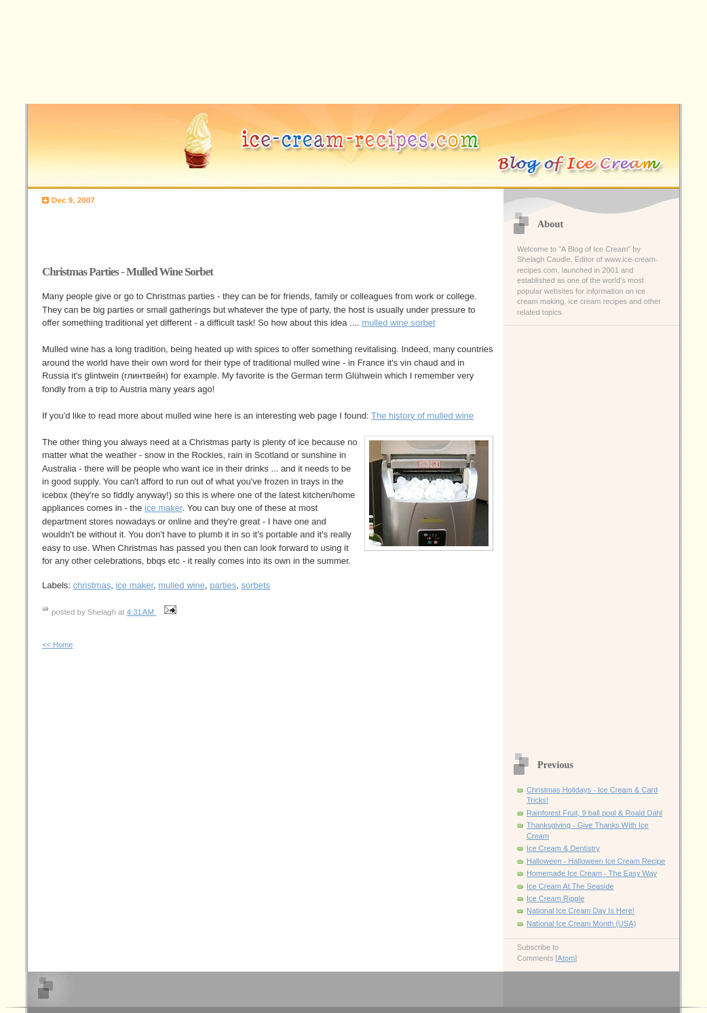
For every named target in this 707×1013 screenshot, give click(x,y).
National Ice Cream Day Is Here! (580, 910)
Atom (566, 958)
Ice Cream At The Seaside (570, 886)
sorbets (255, 585)
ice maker (164, 508)
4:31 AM (142, 612)
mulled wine (181, 585)
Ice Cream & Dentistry (563, 848)
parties (223, 585)
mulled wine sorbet (398, 323)
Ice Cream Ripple (555, 898)
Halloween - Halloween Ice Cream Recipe (596, 861)
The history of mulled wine (422, 415)
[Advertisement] (201, 231)
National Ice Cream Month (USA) (581, 923)
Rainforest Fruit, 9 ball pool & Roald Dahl (594, 813)
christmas (92, 585)
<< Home (57, 645)
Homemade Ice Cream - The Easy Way (592, 873)
